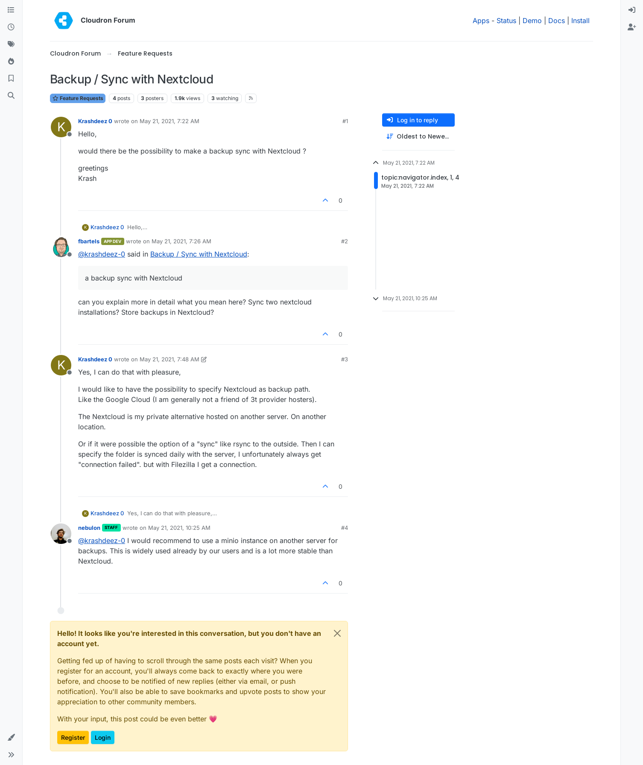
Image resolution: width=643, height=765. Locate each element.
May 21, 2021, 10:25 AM (179, 527)
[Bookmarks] (11, 79)
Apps (481, 20)
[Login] (632, 10)
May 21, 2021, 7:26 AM (181, 241)
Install (580, 20)
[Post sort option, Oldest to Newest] (418, 136)
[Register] (632, 27)
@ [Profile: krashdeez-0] (101, 254)
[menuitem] (632, 10)
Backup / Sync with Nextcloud (198, 254)
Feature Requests (77, 98)
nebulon (89, 527)
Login (103, 737)
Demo (532, 20)
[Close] (337, 633)
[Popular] (11, 61)
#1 (345, 121)
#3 (344, 359)
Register (73, 737)
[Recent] (11, 27)
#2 (344, 241)
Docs (556, 20)
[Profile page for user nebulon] (61, 533)
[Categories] (11, 10)
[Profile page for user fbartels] (61, 247)
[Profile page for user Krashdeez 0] (61, 127)
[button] (11, 737)
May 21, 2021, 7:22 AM (169, 121)
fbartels (88, 241)
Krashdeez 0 (95, 121)
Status (506, 20)
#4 (344, 527)
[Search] (11, 96)
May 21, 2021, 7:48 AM (169, 359)
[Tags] (11, 44)
